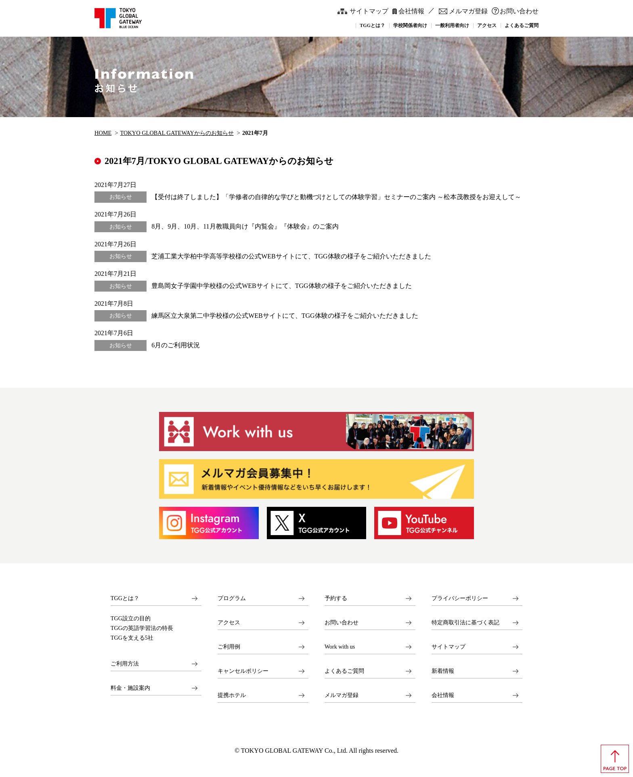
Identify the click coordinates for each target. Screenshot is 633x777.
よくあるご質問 (344, 671)
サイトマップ (369, 11)
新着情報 (443, 671)
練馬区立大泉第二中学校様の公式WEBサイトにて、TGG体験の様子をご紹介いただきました (284, 315)
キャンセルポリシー (243, 671)
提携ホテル (232, 695)
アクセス (229, 623)
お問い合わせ (519, 11)
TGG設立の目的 (131, 619)
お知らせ (120, 197)
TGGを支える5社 (132, 638)
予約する (336, 598)
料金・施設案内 (130, 688)
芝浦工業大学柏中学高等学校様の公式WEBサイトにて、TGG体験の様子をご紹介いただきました (291, 256)
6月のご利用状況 (175, 345)
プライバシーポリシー (460, 598)
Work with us (340, 647)
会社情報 (411, 11)
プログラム (232, 598)
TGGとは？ (125, 598)
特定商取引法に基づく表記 (465, 623)
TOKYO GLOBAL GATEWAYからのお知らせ (177, 133)
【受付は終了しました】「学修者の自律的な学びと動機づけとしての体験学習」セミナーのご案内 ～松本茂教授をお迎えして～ (336, 196)
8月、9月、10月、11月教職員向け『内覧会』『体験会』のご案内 (244, 226)
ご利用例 (229, 647)
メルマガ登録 (468, 11)
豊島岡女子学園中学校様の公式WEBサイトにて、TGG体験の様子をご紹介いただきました (281, 285)
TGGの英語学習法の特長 (142, 628)
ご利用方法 (125, 664)
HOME (102, 133)
